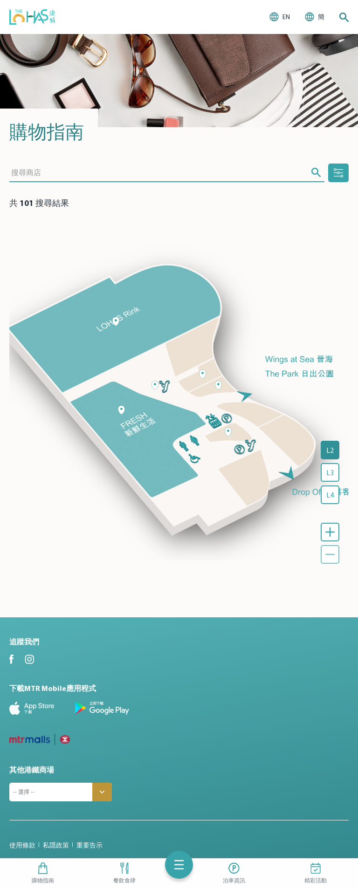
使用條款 (22, 845)
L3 (330, 472)
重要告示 (89, 845)
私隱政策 (56, 845)
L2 (330, 450)
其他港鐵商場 (31, 769)
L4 (330, 494)
